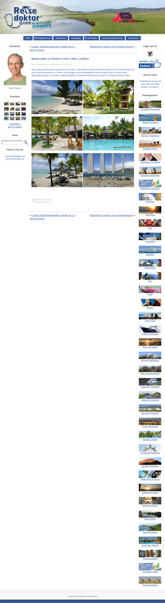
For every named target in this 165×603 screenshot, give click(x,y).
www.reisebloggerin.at (15, 156)
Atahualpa (93, 596)
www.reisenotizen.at (15, 159)
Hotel (38, 202)
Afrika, (39, 200)
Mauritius (47, 200)
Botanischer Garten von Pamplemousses (111, 46)
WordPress (82, 596)
